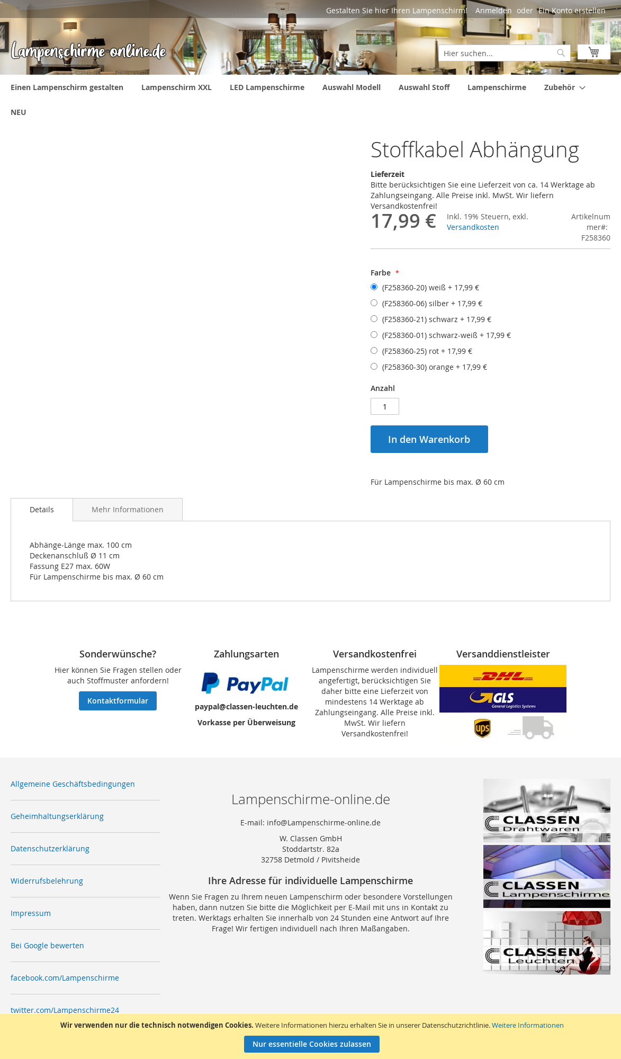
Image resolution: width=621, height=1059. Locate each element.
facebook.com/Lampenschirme (65, 978)
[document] (311, 1036)
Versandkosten (473, 227)
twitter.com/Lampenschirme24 (65, 1010)
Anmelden (493, 10)
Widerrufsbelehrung (47, 881)
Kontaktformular (117, 701)
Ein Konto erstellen (572, 10)
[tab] (42, 509)
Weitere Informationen (528, 1025)
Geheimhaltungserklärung (57, 816)
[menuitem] (67, 87)
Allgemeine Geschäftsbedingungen (73, 784)
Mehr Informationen (128, 509)
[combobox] (504, 53)
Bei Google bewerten (47, 945)
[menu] (310, 99)
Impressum (31, 913)
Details (42, 509)
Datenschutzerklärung (50, 848)
